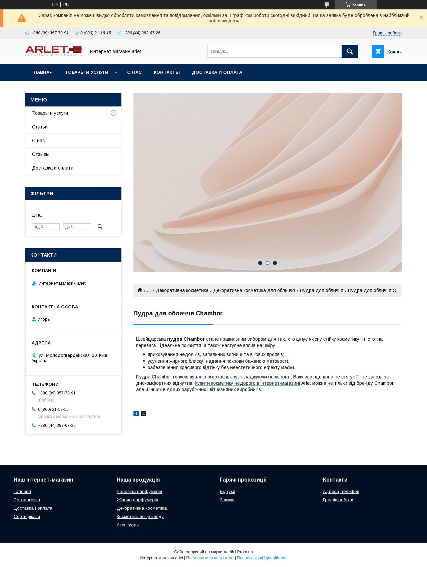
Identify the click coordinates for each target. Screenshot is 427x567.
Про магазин (27, 499)
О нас (134, 72)
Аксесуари (128, 524)
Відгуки (227, 491)
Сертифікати (27, 516)
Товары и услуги (86, 72)
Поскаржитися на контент (210, 558)
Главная (42, 72)
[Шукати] (350, 51)
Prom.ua (245, 552)
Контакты (167, 72)
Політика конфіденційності (262, 558)
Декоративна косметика (182, 290)
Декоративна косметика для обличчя (254, 290)
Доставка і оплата (33, 508)
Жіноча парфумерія (137, 499)
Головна (22, 491)
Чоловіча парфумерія (139, 491)
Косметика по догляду (140, 516)
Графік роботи (338, 499)
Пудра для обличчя (321, 290)
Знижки (227, 499)
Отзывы (40, 154)
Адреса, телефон (341, 491)
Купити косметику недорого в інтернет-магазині (247, 383)
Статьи (40, 126)
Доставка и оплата (217, 72)
